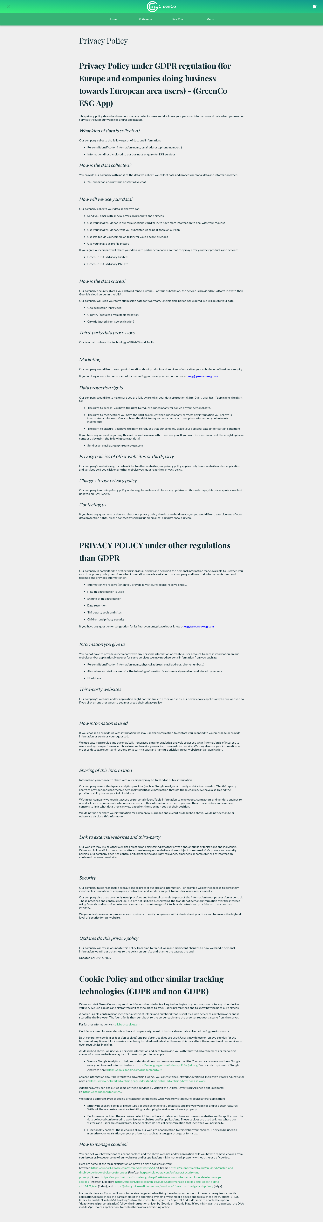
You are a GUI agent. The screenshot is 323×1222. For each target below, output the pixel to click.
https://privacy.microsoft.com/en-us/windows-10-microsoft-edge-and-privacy (163, 1186)
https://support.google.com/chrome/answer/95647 (124, 1168)
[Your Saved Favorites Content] (315, 7)
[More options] (210, 19)
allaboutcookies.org (127, 1024)
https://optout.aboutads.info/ (102, 1092)
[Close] (8, 6)
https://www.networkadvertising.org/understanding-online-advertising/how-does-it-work (147, 1081)
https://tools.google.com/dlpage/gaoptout (134, 1070)
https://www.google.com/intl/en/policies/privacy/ (166, 1065)
